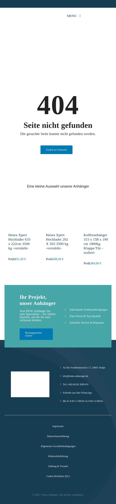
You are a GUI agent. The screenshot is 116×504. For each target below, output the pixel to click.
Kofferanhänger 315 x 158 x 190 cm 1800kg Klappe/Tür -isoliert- (96, 243)
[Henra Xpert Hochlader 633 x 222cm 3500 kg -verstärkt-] (20, 200)
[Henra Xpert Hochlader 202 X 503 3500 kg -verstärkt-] (58, 200)
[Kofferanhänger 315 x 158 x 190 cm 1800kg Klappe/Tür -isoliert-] (95, 200)
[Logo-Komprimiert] (13, 12)
